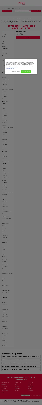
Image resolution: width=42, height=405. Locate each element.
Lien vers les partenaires (10, 68)
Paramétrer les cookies (15, 71)
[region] (21, 66)
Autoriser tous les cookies (26, 71)
